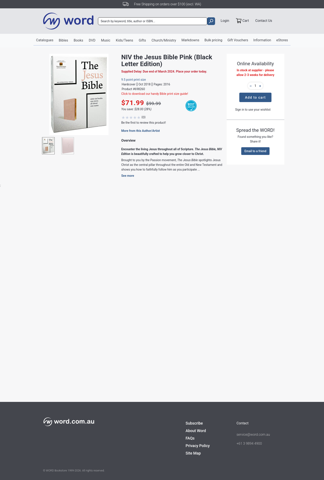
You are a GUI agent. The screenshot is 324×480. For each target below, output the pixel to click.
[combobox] (152, 21)
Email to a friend (255, 151)
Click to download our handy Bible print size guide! (154, 93)
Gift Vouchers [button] (238, 40)
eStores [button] (282, 40)
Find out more (67, 384)
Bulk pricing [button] (213, 40)
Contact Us (263, 21)
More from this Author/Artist (140, 130)
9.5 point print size (133, 79)
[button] (250, 85)
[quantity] (255, 85)
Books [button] (78, 40)
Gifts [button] (142, 40)
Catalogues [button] (44, 40)
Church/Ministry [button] (164, 40)
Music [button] (105, 40)
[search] (211, 21)
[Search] (152, 21)
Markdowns (190, 40)
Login (225, 21)
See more (127, 175)
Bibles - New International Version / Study (133, 315)
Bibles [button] (63, 40)
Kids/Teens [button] (124, 40)
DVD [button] (92, 40)
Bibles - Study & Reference (123, 323)
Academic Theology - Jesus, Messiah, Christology (197, 315)
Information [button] (262, 40)
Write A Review (262, 214)
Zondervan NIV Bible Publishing (127, 307)
